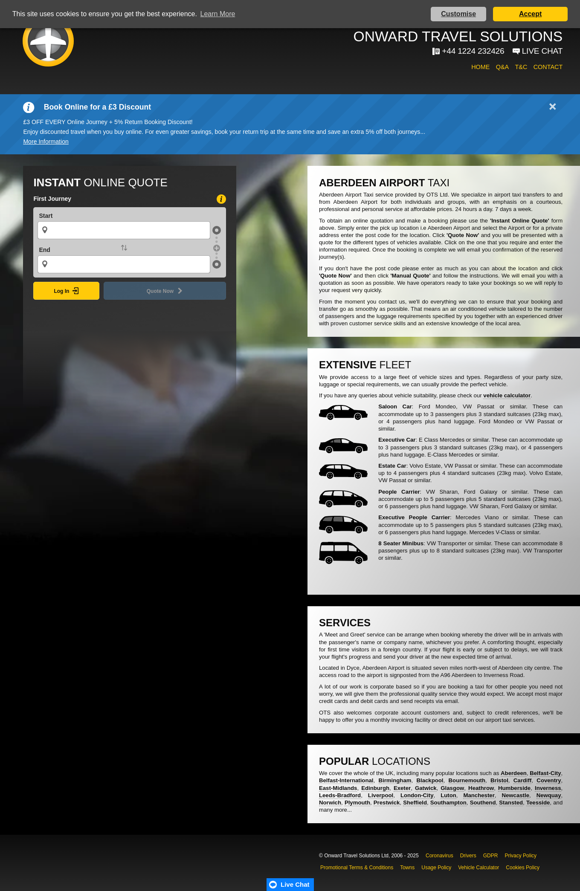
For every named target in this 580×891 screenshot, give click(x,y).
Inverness (548, 788)
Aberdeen (514, 773)
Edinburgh (375, 788)
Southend (483, 802)
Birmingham (395, 780)
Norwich (330, 802)
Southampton (448, 802)
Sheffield (415, 802)
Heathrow (481, 788)
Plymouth (357, 802)
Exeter (402, 788)
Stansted (511, 802)
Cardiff (522, 780)
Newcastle (515, 795)
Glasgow (452, 788)
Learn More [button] (217, 13)
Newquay (548, 795)
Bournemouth (467, 780)
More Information (45, 141)
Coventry (548, 780)
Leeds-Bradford (340, 795)
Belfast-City (545, 773)
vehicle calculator (507, 395)
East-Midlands (338, 788)
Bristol (499, 780)
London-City (417, 795)
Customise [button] (458, 13)
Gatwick (426, 788)
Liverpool (380, 795)
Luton (448, 795)
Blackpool (429, 780)
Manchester (478, 795)
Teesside (538, 802)
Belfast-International (346, 780)
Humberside (514, 788)
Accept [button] (530, 13)
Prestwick (387, 802)
